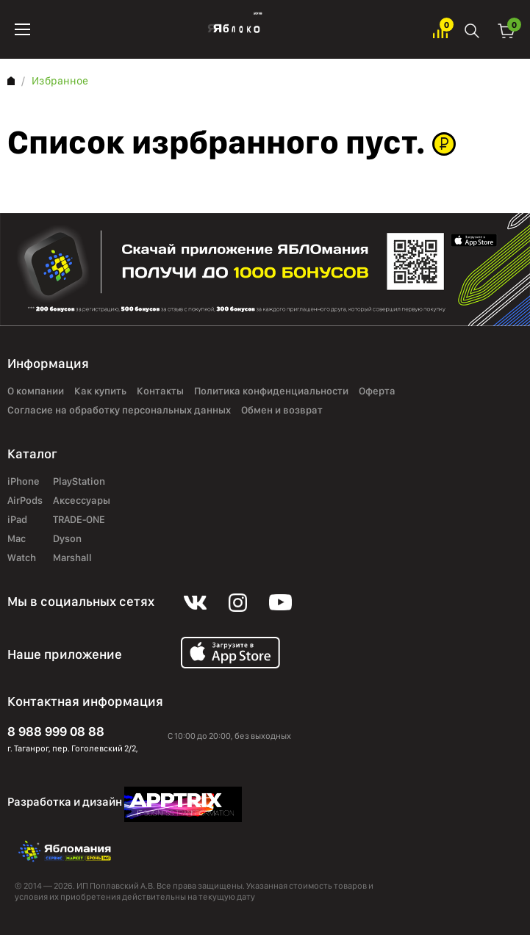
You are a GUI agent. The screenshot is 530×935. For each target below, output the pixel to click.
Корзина (506, 30)
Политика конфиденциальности (271, 391)
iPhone (23, 482)
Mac (16, 539)
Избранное (440, 30)
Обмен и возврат (282, 410)
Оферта (377, 391)
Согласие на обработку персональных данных (119, 410)
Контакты (160, 391)
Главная (11, 80)
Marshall (72, 558)
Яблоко (232, 29)
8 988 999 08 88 (55, 731)
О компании (35, 391)
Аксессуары (81, 501)
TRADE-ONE (79, 520)
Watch (21, 558)
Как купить (100, 391)
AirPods (25, 501)
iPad (17, 520)
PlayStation (79, 482)
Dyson (67, 539)
